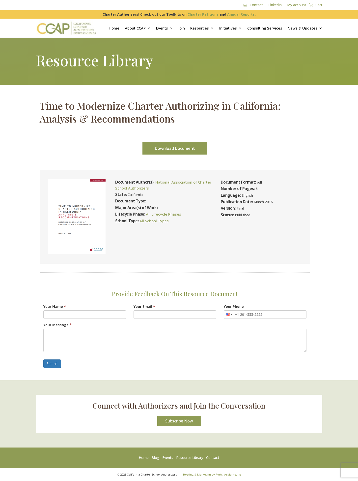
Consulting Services (264, 28)
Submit (52, 363)
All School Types (154, 220)
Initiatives (228, 28)
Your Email (144, 306)
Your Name (54, 306)
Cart (318, 5)
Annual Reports (241, 14)
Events (162, 28)
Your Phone (234, 306)
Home (114, 28)
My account (296, 5)
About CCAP (135, 28)
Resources (199, 28)
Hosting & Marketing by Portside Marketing (212, 474)
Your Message (57, 324)
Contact (256, 5)
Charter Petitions (203, 14)
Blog (155, 457)
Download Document (175, 148)
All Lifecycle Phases (163, 214)
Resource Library (189, 457)
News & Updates (302, 28)
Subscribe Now (179, 421)
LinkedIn (275, 5)
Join (181, 28)
